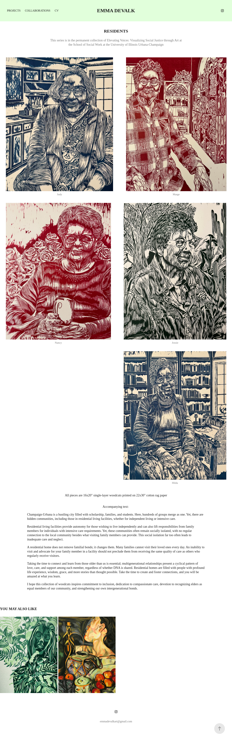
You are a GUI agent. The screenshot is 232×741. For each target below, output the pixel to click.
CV (57, 10)
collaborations (37, 10)
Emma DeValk (116, 10)
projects (13, 10)
